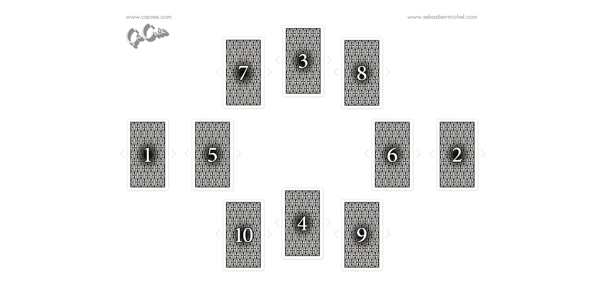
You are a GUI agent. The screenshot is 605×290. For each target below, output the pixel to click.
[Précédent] (218, 72)
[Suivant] (269, 72)
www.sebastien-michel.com (442, 16)
